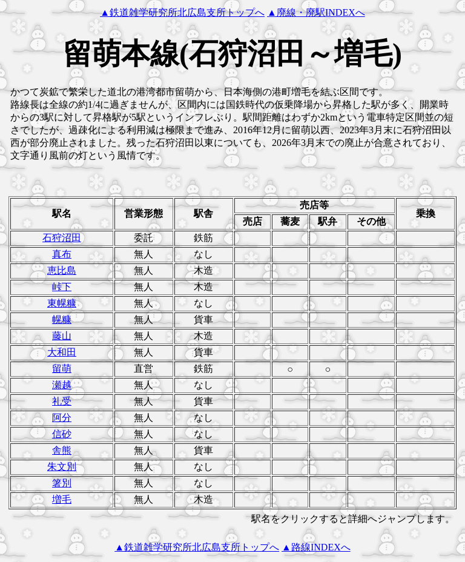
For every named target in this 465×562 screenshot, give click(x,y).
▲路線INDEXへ (316, 547)
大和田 (61, 352)
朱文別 (61, 466)
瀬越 (61, 385)
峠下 (61, 287)
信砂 (61, 434)
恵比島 (61, 270)
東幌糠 (61, 303)
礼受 (61, 401)
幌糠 (61, 319)
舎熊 (61, 450)
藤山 (61, 336)
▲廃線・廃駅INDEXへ (316, 12)
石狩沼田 (61, 238)
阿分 (61, 417)
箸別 (61, 483)
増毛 (61, 499)
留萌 (61, 368)
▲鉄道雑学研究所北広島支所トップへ (182, 12)
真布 (61, 254)
